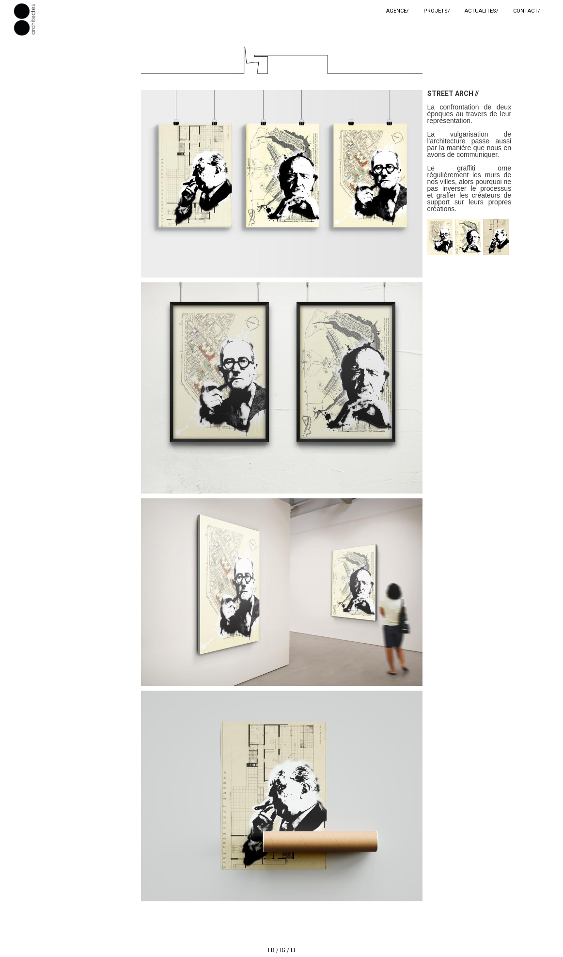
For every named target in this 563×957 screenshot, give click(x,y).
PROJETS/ (436, 11)
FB (271, 950)
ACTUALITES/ (482, 11)
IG (282, 950)
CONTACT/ (526, 11)
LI (293, 950)
